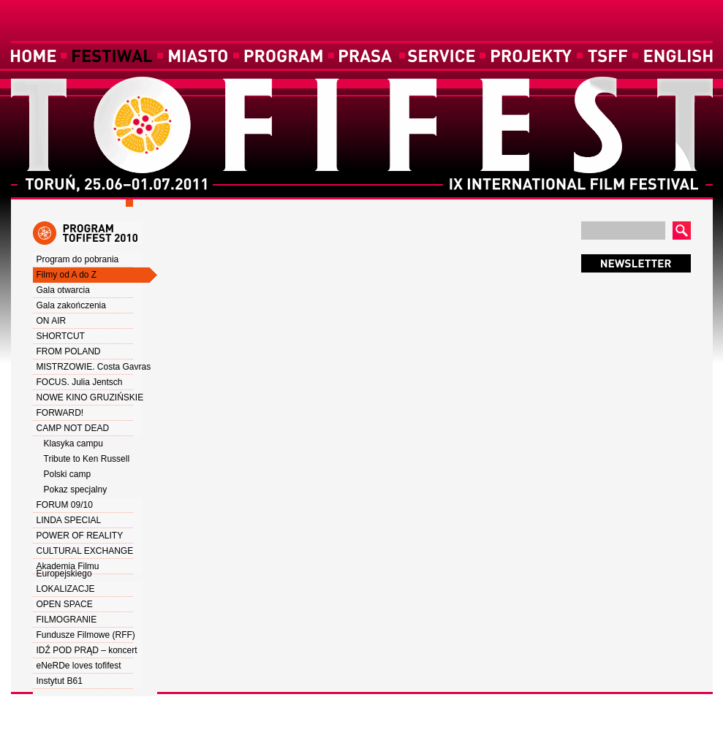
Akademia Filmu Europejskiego (68, 570)
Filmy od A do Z (67, 275)
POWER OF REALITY (80, 535)
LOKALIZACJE (66, 589)
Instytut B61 (60, 681)
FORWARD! (60, 413)
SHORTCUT (61, 336)
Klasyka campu (73, 443)
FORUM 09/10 (65, 505)
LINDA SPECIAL (69, 520)
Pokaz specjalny (75, 489)
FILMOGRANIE (67, 619)
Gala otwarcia (63, 290)
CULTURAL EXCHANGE (85, 551)
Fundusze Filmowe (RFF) (86, 635)
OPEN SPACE (65, 604)
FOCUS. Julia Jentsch (80, 382)
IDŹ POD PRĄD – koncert (87, 650)
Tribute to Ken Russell (87, 459)
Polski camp (67, 474)
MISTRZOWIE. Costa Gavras (94, 367)
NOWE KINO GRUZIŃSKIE (90, 397)
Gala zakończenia (71, 305)
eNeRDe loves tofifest (79, 665)
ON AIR (52, 321)
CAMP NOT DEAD (73, 428)
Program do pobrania (78, 259)
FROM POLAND (69, 351)
